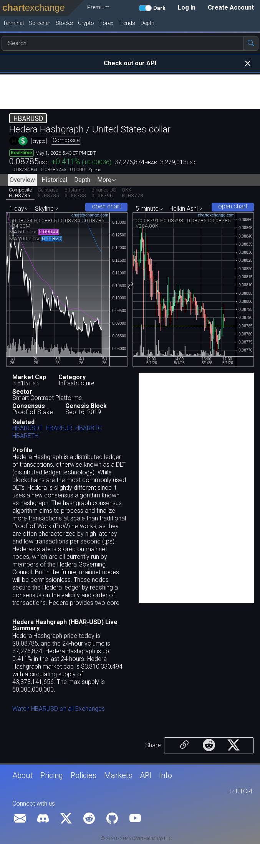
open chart (106, 206)
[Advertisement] (130, 91)
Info (165, 775)
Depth (82, 179)
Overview (22, 179)
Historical (54, 179)
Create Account (231, 7)
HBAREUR (59, 428)
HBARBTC (88, 428)
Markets (118, 775)
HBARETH (25, 436)
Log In (186, 7)
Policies (83, 775)
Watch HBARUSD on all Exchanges (58, 708)
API (145, 775)
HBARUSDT (27, 428)
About (22, 775)
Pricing (51, 775)
